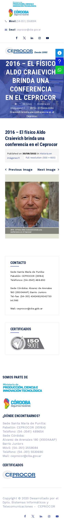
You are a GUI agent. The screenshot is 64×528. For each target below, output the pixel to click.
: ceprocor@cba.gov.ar (25, 29)
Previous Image (20, 169)
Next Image (46, 169)
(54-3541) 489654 (30, 431)
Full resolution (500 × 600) (40, 157)
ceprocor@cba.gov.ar (26, 456)
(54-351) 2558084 (24, 447)
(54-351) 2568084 (22, 21)
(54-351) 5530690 (29, 452)
